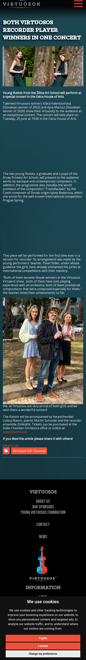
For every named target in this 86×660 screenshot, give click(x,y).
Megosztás (11, 445)
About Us (43, 501)
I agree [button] (43, 638)
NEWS (43, 536)
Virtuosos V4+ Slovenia (29, 451)
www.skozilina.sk (15, 432)
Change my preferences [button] (43, 653)
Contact (43, 524)
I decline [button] (43, 645)
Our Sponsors (43, 507)
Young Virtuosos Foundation (43, 512)
